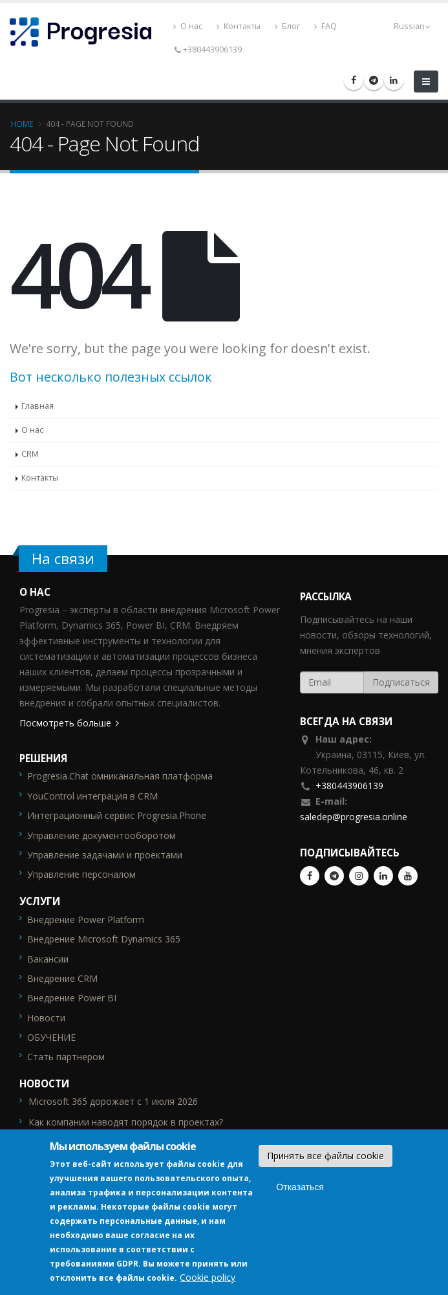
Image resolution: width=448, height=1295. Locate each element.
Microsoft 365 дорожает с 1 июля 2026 (113, 1101)
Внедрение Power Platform (85, 919)
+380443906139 (349, 785)
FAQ (328, 26)
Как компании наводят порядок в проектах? (125, 1122)
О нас (190, 26)
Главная (37, 405)
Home (22, 123)
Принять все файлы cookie (325, 1155)
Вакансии (48, 959)
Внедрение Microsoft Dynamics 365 (103, 939)
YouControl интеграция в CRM (92, 796)
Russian (412, 26)
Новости (46, 1018)
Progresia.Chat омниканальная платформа (120, 776)
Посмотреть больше (65, 723)
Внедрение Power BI (71, 998)
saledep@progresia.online (353, 817)
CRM (30, 453)
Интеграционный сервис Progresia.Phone (116, 815)
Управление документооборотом (101, 835)
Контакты (241, 26)
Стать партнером (66, 1056)
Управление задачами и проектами (104, 855)
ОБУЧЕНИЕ (51, 1037)
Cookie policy (207, 1277)
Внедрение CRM (62, 978)
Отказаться (300, 1187)
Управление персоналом (81, 874)
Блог (290, 26)
